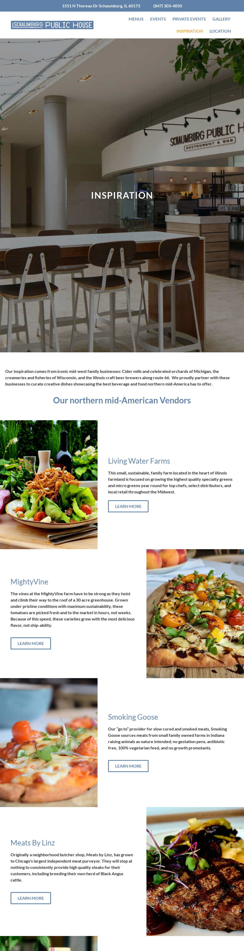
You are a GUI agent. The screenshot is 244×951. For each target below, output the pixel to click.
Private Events (189, 18)
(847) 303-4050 (167, 5)
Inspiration (189, 30)
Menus (136, 18)
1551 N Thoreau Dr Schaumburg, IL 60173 (101, 5)
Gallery (221, 18)
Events (158, 18)
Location (220, 30)
